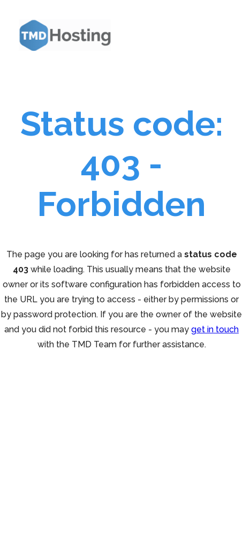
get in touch (215, 329)
